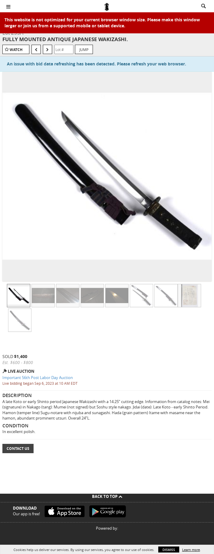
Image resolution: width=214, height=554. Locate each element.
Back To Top (107, 496)
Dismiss (168, 549)
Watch (16, 49)
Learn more (191, 549)
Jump (83, 49)
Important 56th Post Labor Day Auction (37, 377)
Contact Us (18, 448)
